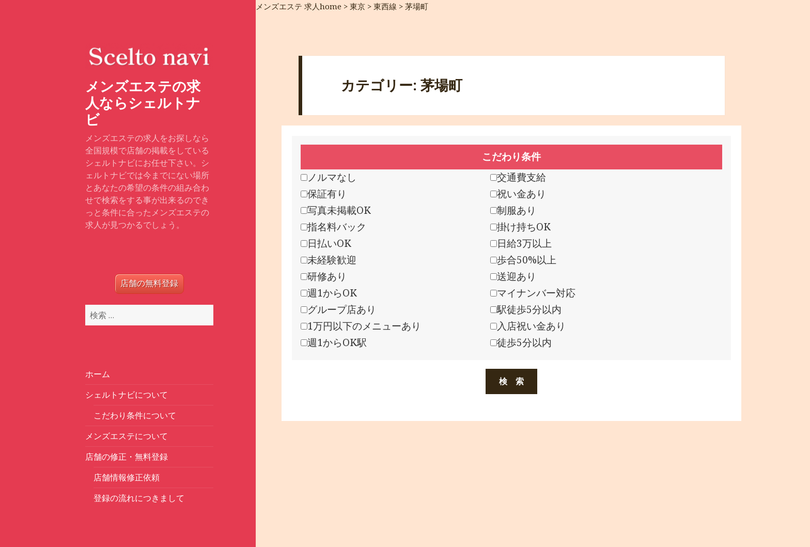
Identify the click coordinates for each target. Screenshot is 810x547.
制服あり (513, 210)
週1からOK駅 (334, 342)
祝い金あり (518, 193)
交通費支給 (518, 177)
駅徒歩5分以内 (526, 309)
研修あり (324, 276)
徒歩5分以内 (521, 342)
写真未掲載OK (336, 210)
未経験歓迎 (328, 260)
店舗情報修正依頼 (127, 477)
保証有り (324, 193)
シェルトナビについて (126, 394)
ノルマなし (328, 177)
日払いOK (326, 243)
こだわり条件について (135, 415)
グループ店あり (338, 309)
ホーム (97, 374)
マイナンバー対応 (532, 293)
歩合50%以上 (523, 260)
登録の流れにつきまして (139, 498)
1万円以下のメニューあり (361, 326)
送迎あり (513, 276)
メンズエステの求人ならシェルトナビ (142, 102)
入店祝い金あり (528, 326)
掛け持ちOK (520, 226)
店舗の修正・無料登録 (126, 456)
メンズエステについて (126, 436)
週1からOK (329, 293)
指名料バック (333, 226)
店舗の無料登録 (149, 283)
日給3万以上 (521, 243)
